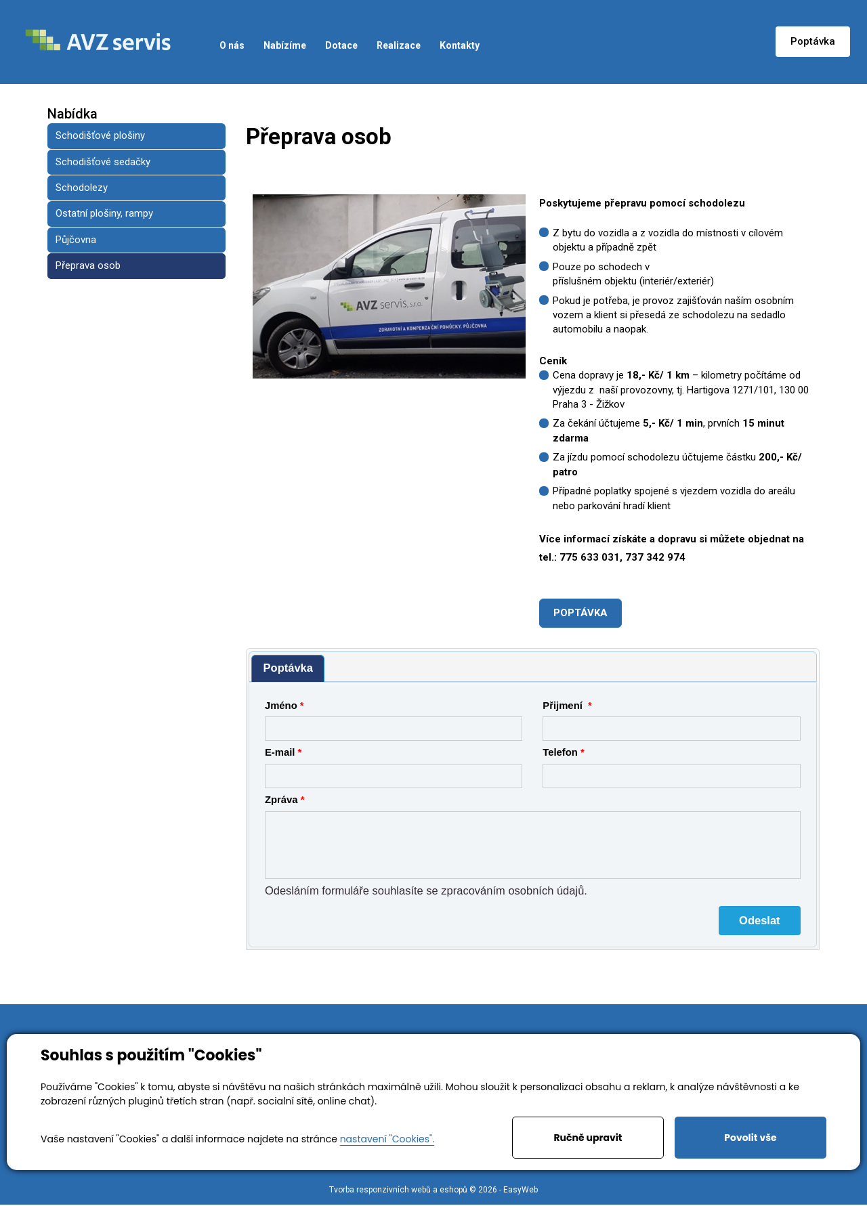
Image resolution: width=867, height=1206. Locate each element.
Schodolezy (82, 187)
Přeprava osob (88, 265)
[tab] (287, 668)
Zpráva (281, 799)
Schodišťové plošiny (100, 135)
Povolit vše (750, 1137)
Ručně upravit (587, 1137)
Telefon (560, 752)
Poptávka (812, 41)
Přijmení (564, 705)
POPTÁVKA (580, 613)
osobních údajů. (547, 890)
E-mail (280, 752)
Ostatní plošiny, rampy (104, 213)
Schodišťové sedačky (103, 162)
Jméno (281, 705)
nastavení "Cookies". (387, 1139)
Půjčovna (76, 240)
